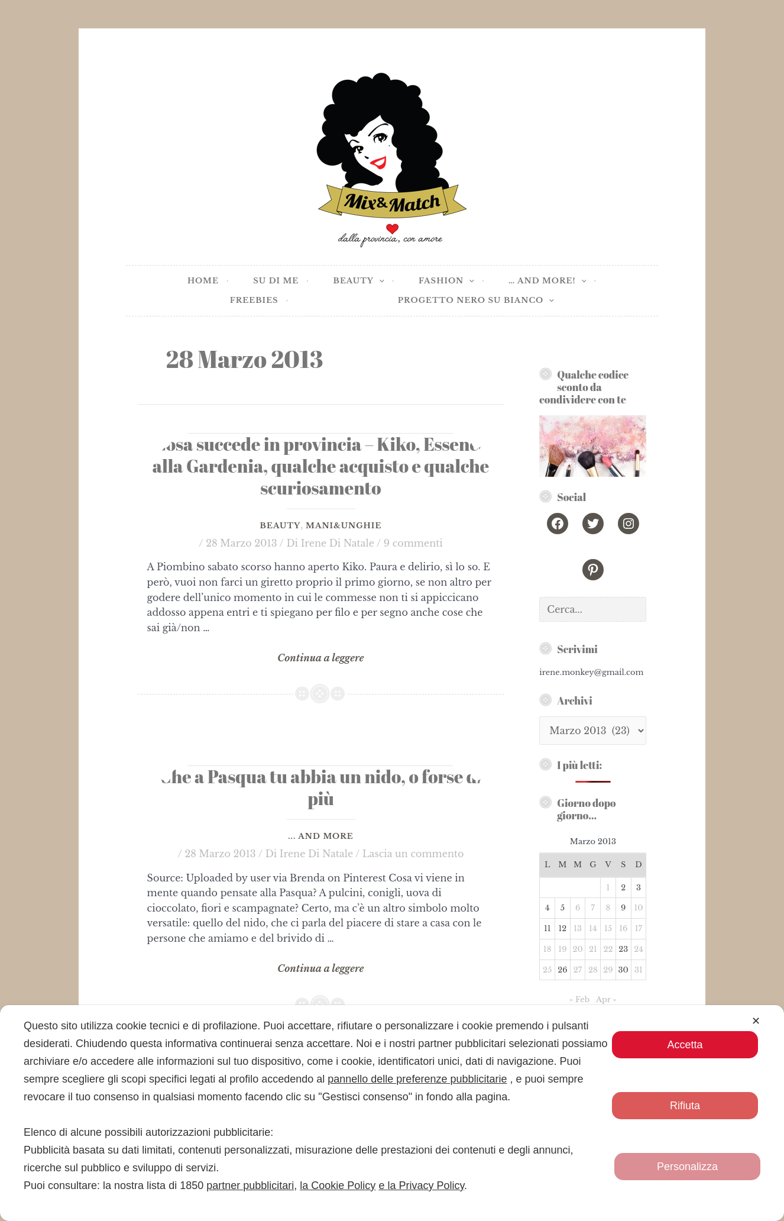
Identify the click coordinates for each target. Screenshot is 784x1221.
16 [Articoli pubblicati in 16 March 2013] (623, 928)
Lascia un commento (413, 854)
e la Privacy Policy (421, 1185)
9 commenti (413, 543)
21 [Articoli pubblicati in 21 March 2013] (593, 949)
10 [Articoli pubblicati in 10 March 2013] (638, 908)
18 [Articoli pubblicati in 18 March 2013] (547, 949)
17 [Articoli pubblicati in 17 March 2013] (638, 928)
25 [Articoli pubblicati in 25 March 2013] (547, 970)
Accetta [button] (684, 1045)
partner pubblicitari (250, 1185)
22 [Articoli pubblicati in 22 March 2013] (608, 949)
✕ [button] (755, 1021)
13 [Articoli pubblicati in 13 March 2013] (578, 928)
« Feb (579, 999)
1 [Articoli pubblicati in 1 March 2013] (608, 888)
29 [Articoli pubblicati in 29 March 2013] (608, 970)
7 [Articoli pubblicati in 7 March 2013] (593, 908)
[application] (379, 281)
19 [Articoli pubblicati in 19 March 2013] (562, 949)
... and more (321, 836)
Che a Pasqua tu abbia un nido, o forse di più (320, 787)
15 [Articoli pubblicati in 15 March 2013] (608, 928)
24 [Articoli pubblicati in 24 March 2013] (638, 949)
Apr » (606, 999)
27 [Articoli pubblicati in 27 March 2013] (578, 970)
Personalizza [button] (687, 1166)
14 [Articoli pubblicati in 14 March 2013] (593, 928)
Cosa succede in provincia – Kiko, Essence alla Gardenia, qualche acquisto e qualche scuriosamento (321, 466)
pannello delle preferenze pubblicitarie (417, 1079)
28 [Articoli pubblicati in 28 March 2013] (593, 970)
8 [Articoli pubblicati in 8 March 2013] (608, 908)
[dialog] (392, 1113)
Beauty (280, 526)
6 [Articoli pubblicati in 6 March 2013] (577, 908)
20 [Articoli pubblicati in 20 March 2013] (577, 949)
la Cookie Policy (337, 1185)
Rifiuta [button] (685, 1106)
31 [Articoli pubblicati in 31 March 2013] (638, 970)
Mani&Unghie (343, 526)
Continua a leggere (320, 658)
